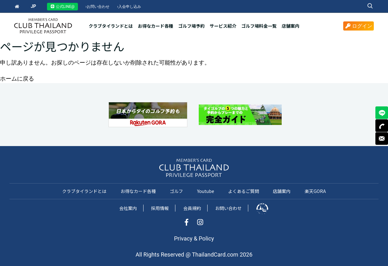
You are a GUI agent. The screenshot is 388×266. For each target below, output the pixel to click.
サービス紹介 (223, 26)
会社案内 (128, 208)
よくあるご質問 (243, 191)
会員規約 (192, 208)
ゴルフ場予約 (191, 26)
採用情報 (160, 208)
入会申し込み (129, 6)
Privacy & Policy (194, 238)
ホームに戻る (17, 78)
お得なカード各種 (155, 26)
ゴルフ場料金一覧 (259, 26)
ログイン (358, 26)
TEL (381, 125)
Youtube (205, 191)
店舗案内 (290, 26)
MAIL (381, 138)
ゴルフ (176, 191)
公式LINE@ (62, 6)
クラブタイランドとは (111, 26)
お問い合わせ (97, 6)
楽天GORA (315, 191)
